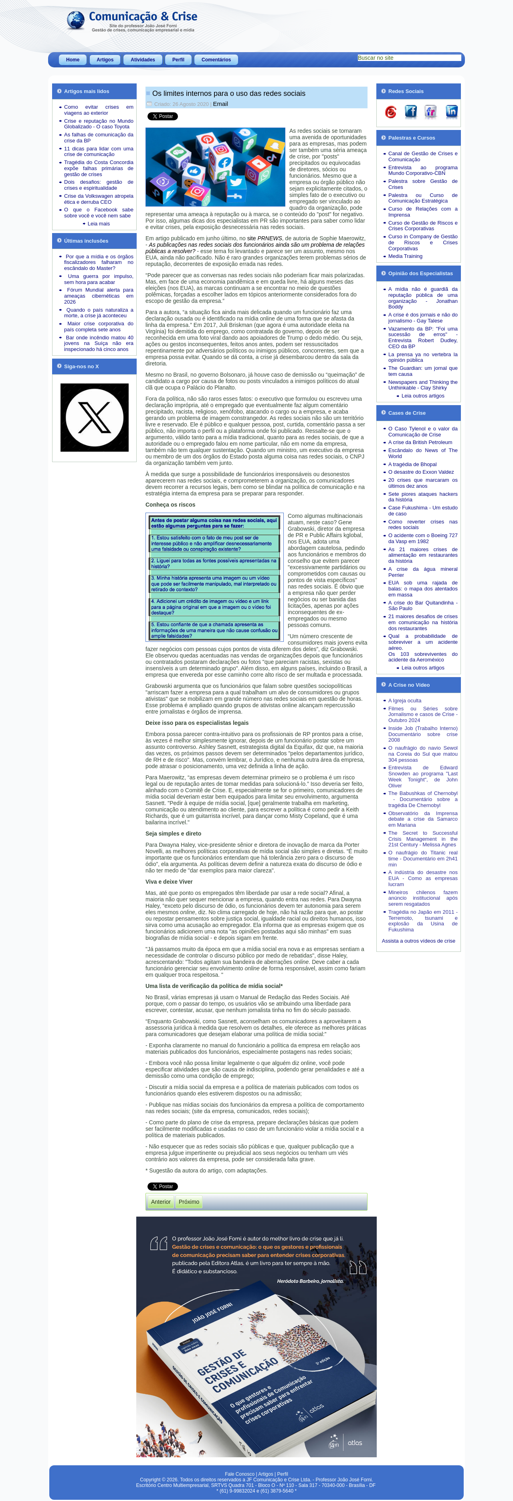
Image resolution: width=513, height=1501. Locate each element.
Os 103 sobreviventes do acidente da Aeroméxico (423, 657)
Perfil (178, 60)
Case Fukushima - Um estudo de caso (423, 511)
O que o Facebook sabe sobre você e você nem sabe (98, 213)
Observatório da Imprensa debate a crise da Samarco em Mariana (423, 819)
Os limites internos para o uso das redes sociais (228, 93)
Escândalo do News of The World (423, 453)
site (264, 238)
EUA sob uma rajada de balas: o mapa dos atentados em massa (423, 589)
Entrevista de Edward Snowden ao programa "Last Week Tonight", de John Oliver (423, 776)
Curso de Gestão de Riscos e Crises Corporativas (423, 226)
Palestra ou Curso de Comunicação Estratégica (423, 198)
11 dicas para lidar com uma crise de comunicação (98, 152)
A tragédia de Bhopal (412, 464)
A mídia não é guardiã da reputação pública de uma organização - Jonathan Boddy (423, 298)
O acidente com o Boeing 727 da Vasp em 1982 (423, 538)
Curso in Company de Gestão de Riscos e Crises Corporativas (423, 242)
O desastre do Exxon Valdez (421, 472)
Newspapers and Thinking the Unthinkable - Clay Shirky (423, 385)
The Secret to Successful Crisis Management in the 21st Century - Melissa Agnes (423, 839)
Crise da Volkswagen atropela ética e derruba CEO (98, 199)
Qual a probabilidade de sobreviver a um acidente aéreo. (423, 642)
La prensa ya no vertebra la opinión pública (423, 357)
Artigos (105, 60)
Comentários (216, 60)
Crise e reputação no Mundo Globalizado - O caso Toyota (98, 124)
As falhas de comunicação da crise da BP (98, 138)
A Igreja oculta (404, 701)
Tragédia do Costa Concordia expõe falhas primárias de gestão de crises (98, 168)
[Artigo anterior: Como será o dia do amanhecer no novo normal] (161, 1201)
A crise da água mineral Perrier (423, 572)
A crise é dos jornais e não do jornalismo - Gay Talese (423, 318)
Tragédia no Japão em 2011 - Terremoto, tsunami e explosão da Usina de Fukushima (423, 921)
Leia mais (99, 224)
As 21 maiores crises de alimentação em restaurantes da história (423, 555)
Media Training (405, 256)
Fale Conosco (239, 1474)
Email (220, 103)
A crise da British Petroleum (420, 442)
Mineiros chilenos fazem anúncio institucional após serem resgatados (423, 898)
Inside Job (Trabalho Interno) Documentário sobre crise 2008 (423, 734)
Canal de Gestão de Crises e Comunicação (423, 156)
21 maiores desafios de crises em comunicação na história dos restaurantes (423, 622)
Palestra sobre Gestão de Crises (423, 184)
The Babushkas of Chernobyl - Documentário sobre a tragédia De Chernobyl (423, 799)
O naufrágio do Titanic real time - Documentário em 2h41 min (423, 859)
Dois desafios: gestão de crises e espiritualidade (98, 185)
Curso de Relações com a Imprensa (423, 212)
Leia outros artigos (423, 396)
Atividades (143, 60)
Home (72, 60)
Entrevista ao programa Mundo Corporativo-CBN (423, 170)
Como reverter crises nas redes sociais (423, 525)
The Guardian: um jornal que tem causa (423, 371)
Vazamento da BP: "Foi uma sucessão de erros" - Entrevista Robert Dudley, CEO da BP (423, 337)
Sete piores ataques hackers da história (423, 497)
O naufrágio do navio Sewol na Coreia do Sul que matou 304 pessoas (423, 754)
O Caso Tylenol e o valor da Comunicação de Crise (423, 432)
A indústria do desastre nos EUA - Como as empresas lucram (423, 878)
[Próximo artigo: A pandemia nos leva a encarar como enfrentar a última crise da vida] (189, 1201)
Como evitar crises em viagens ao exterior (98, 110)
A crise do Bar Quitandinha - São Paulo (423, 606)
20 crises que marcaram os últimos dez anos (423, 483)
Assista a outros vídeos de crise (419, 941)
